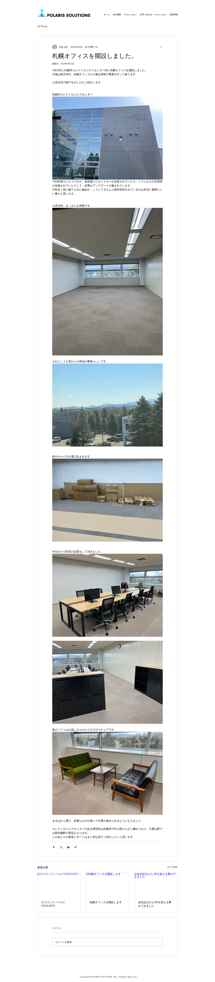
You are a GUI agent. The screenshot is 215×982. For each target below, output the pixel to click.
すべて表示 (172, 867)
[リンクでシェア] (75, 847)
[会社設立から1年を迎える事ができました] (156, 885)
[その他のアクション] (161, 47)
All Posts (42, 26)
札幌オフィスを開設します (106, 902)
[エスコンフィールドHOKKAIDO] (59, 885)
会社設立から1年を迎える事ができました (154, 904)
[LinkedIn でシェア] (68, 847)
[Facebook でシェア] (53, 847)
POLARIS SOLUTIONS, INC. (104, 976)
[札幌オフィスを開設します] (107, 885)
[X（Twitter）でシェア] (61, 847)
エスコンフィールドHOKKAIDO (53, 904)
